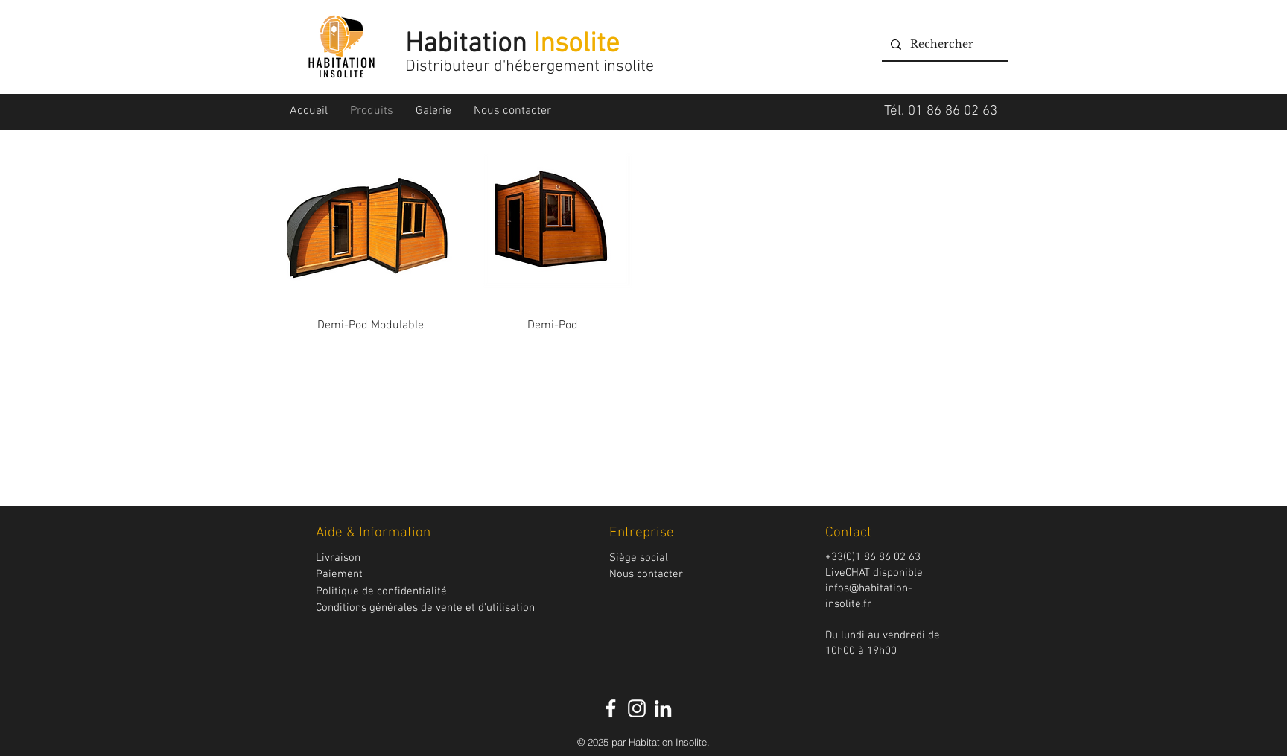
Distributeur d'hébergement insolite (531, 67)
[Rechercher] (943, 44)
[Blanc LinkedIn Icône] (663, 708)
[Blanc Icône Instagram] (637, 708)
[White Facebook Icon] (611, 708)
